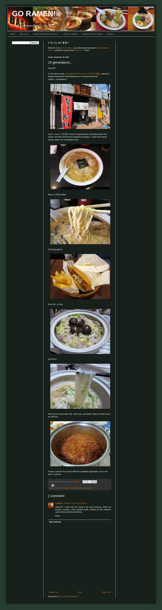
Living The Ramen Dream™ (46, 34)
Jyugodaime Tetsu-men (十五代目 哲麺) (83, 74)
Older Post (106, 592)
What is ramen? (70, 34)
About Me (24, 34)
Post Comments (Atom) (68, 596)
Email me (79, 50)
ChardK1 (59, 503)
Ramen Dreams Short (92, 34)
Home (12, 34)
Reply (57, 516)
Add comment (55, 522)
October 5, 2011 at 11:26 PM (75, 503)
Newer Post (53, 592)
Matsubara (78, 488)
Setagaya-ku (87, 488)
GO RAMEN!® (36, 13)
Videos (110, 34)
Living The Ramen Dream (64, 488)
